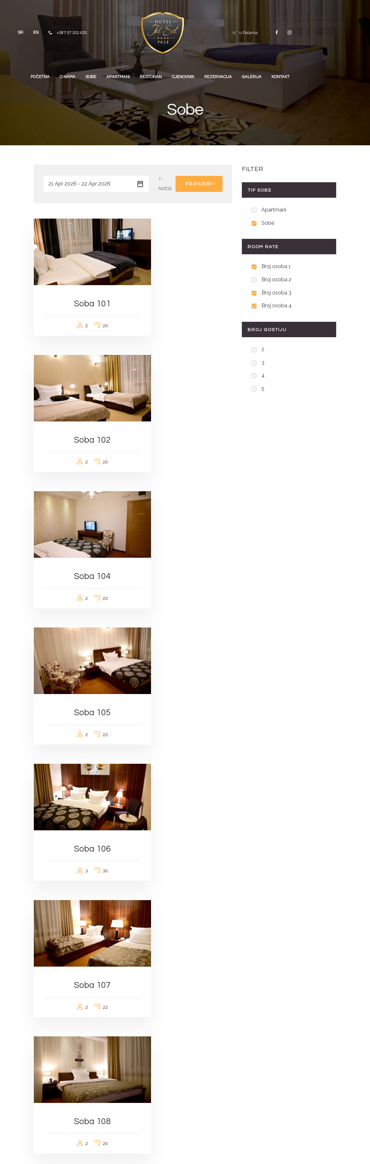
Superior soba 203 (185, 907)
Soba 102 (185, 290)
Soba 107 (185, 537)
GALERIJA (288, 74)
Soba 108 (81, 660)
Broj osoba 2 (276, 281)
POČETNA (56, 74)
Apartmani (273, 210)
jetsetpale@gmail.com (216, 1092)
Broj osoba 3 (276, 295)
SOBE (112, 74)
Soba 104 (81, 414)
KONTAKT (319, 74)
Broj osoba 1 (276, 268)
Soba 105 (185, 414)
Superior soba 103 (81, 907)
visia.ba (149, 1151)
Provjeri (201, 184)
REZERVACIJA (251, 74)
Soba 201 (185, 660)
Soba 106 (81, 537)
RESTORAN (178, 74)
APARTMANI (143, 74)
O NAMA (86, 74)
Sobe (267, 224)
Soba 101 (81, 290)
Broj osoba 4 (276, 308)
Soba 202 (81, 783)
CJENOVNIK (213, 74)
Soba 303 (185, 783)
